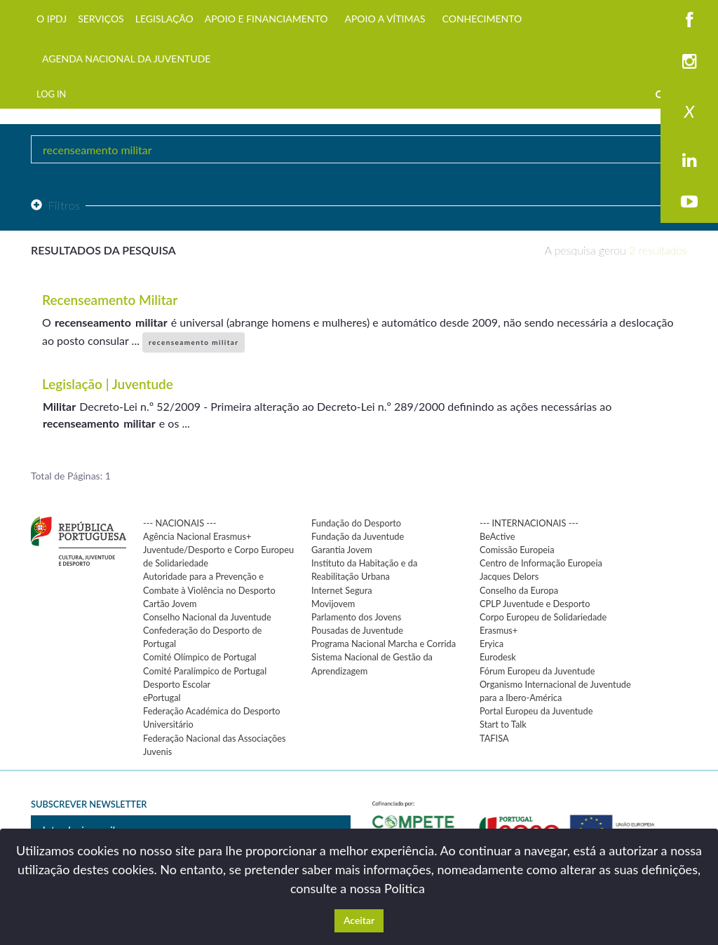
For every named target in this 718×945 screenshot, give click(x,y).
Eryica (491, 643)
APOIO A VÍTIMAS (384, 19)
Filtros (55, 205)
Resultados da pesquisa (103, 250)
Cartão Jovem (170, 603)
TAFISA (494, 738)
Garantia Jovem (341, 549)
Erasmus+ (498, 630)
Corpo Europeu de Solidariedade (543, 617)
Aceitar (359, 920)
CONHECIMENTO (482, 19)
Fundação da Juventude (357, 536)
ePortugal (162, 697)
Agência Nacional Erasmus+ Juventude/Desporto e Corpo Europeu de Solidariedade (218, 550)
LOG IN (51, 94)
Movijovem (333, 603)
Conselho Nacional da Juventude (207, 617)
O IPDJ (51, 19)
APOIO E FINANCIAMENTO (266, 19)
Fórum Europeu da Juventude (537, 671)
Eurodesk (498, 656)
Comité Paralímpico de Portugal (204, 671)
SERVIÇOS (101, 19)
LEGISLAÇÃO (164, 19)
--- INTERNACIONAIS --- (529, 523)
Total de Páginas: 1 (71, 476)
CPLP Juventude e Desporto (535, 603)
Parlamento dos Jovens (356, 617)
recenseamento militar (193, 342)
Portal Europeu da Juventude (536, 710)
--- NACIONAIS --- (180, 523)
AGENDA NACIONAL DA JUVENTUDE (126, 58)
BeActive (497, 536)
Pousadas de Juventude (357, 630)
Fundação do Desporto (356, 523)
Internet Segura (341, 590)
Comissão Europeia (517, 549)
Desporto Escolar (176, 684)
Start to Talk (503, 724)
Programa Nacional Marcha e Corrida (383, 643)
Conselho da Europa (519, 590)
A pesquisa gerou (616, 250)
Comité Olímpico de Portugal (200, 656)
